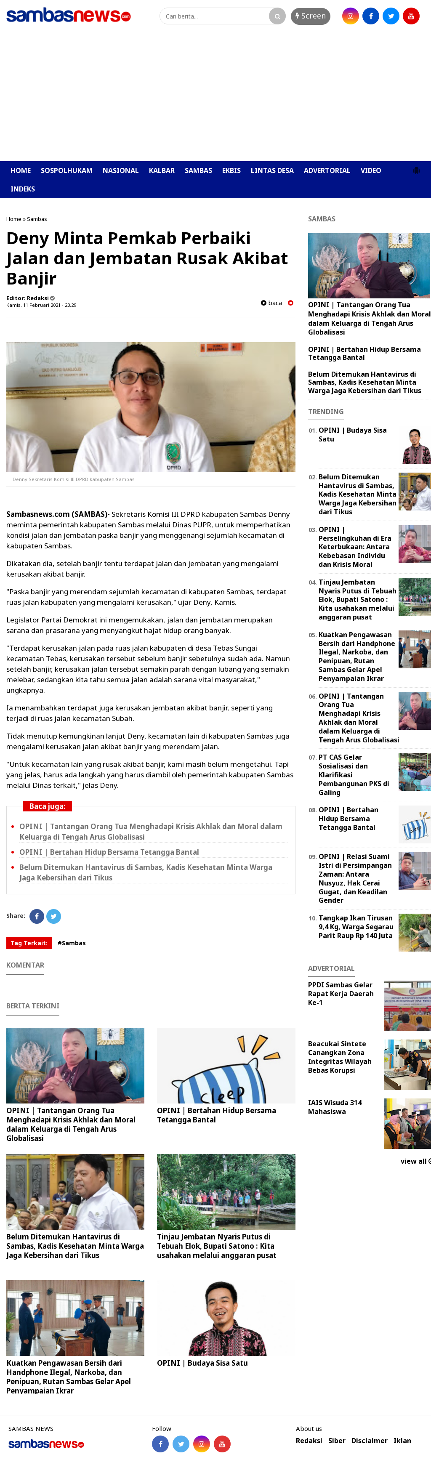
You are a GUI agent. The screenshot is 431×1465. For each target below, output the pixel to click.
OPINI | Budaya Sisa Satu (202, 1363)
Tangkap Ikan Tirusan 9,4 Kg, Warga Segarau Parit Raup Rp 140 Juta (356, 926)
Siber (337, 1440)
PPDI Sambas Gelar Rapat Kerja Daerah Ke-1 (341, 993)
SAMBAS (198, 170)
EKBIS (231, 170)
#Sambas (72, 943)
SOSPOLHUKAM (67, 170)
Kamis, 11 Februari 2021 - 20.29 (41, 305)
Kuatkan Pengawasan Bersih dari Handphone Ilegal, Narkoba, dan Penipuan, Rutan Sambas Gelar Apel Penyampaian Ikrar (68, 1377)
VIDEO (371, 170)
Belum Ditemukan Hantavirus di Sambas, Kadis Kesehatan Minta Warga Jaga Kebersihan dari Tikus (75, 1246)
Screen (310, 16)
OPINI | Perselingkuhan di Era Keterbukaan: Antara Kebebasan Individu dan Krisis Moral (355, 547)
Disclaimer (369, 1440)
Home (13, 219)
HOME (21, 170)
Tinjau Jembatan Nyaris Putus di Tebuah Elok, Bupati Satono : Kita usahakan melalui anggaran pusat (217, 1246)
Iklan (402, 1440)
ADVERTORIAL (327, 170)
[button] (416, 167)
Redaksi (309, 1440)
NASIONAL (121, 170)
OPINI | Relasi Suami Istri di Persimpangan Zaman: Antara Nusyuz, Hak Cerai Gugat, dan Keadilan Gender (355, 878)
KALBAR (162, 170)
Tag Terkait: (29, 943)
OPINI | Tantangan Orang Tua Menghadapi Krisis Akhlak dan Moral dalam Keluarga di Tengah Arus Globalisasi (71, 1124)
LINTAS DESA (272, 170)
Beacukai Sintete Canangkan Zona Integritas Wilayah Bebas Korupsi (340, 1056)
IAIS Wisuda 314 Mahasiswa (335, 1107)
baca (271, 302)
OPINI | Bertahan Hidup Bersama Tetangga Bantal (109, 852)
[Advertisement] (215, 98)
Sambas (37, 219)
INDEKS (23, 189)
